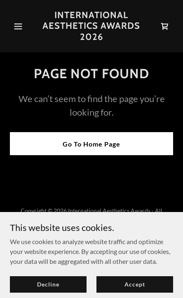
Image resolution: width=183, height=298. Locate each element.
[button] (22, 26)
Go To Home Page (91, 144)
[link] (91, 37)
